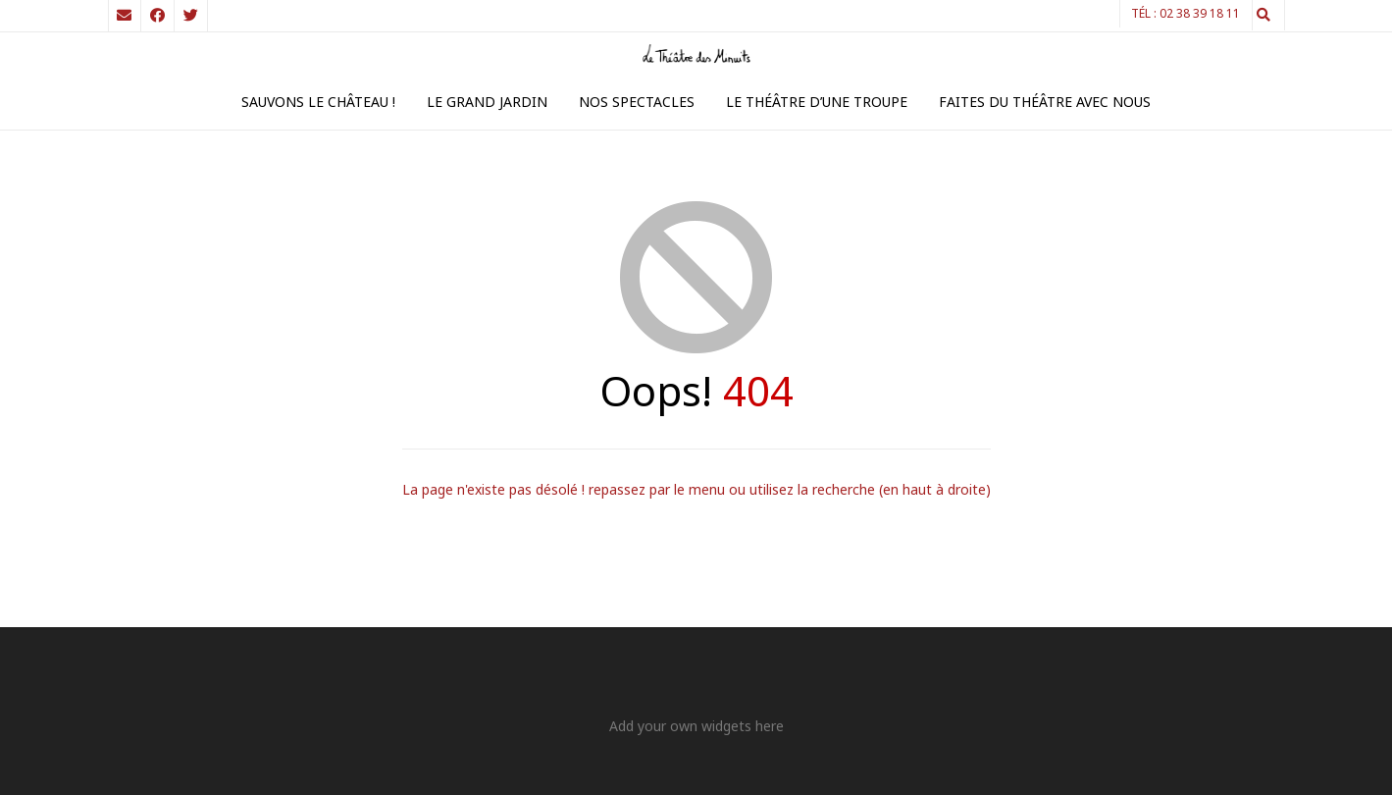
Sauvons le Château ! (318, 101)
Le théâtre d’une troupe (816, 101)
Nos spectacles (637, 101)
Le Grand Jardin (487, 101)
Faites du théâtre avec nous (1045, 101)
